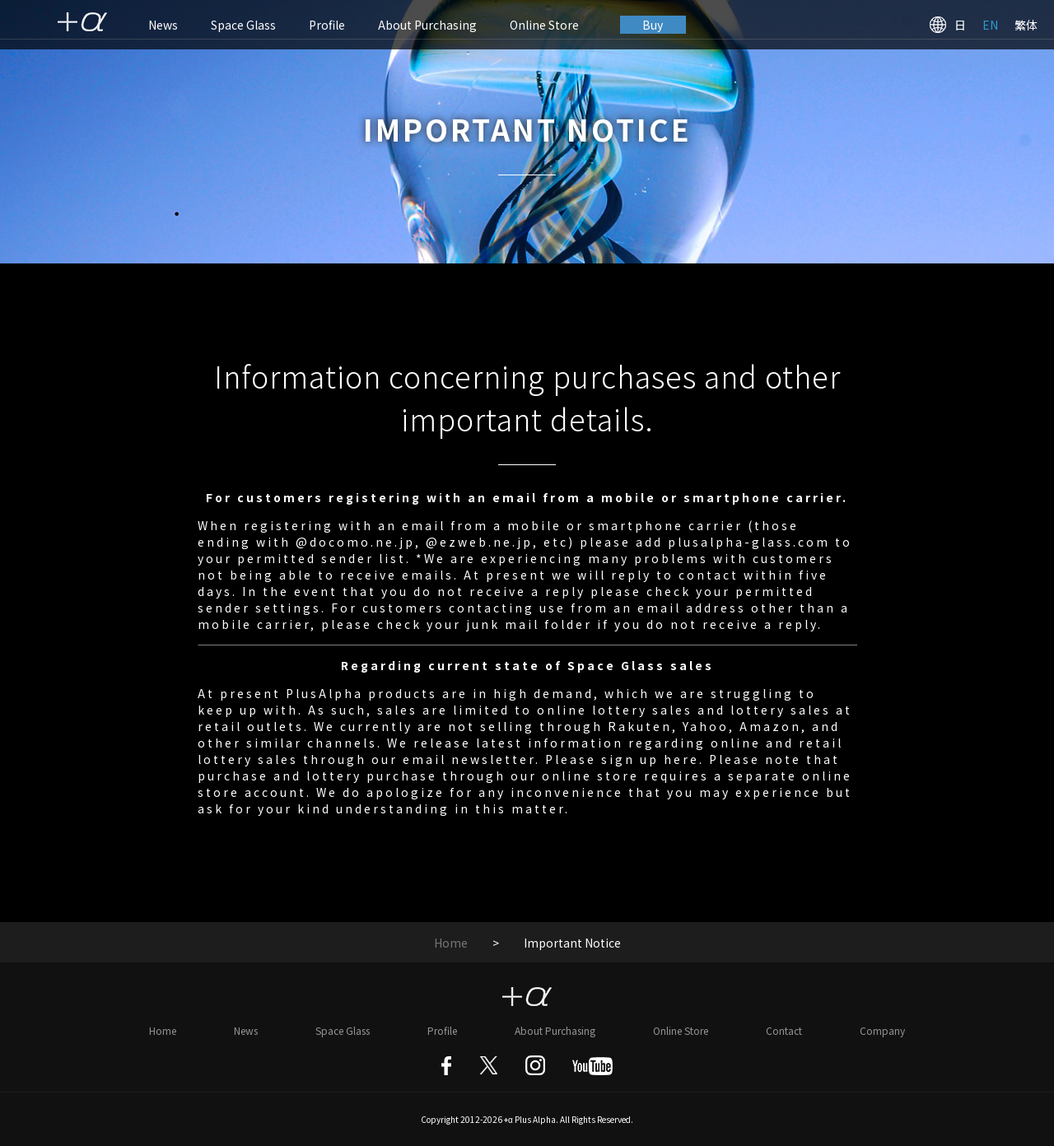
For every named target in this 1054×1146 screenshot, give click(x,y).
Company (882, 1030)
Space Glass (243, 24)
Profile (327, 24)
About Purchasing (427, 24)
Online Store (544, 24)
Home (451, 942)
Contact (784, 1030)
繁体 (1026, 24)
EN (990, 24)
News (163, 24)
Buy (653, 24)
